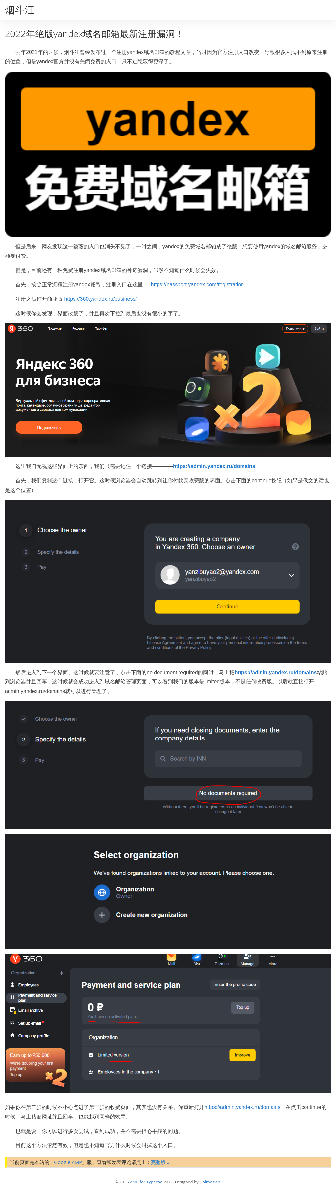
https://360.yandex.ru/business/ (100, 299)
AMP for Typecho (146, 1182)
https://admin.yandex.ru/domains (214, 466)
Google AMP (68, 1162)
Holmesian (210, 1182)
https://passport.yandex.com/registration (197, 284)
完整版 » (160, 1162)
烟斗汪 (19, 9)
